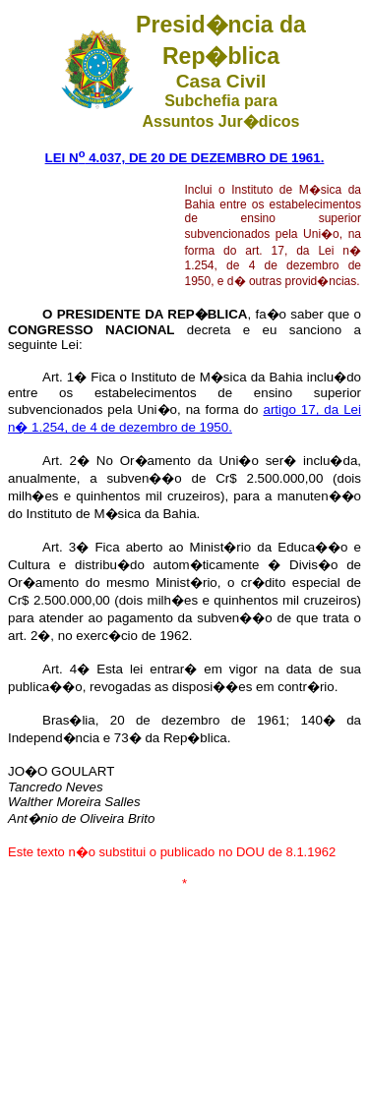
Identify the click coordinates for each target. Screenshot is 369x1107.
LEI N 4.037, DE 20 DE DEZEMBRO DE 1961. (185, 157)
